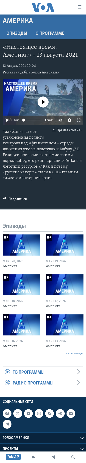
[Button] (15, 200)
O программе (50, 33)
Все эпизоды (73, 353)
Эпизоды (17, 33)
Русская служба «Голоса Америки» (31, 72)
